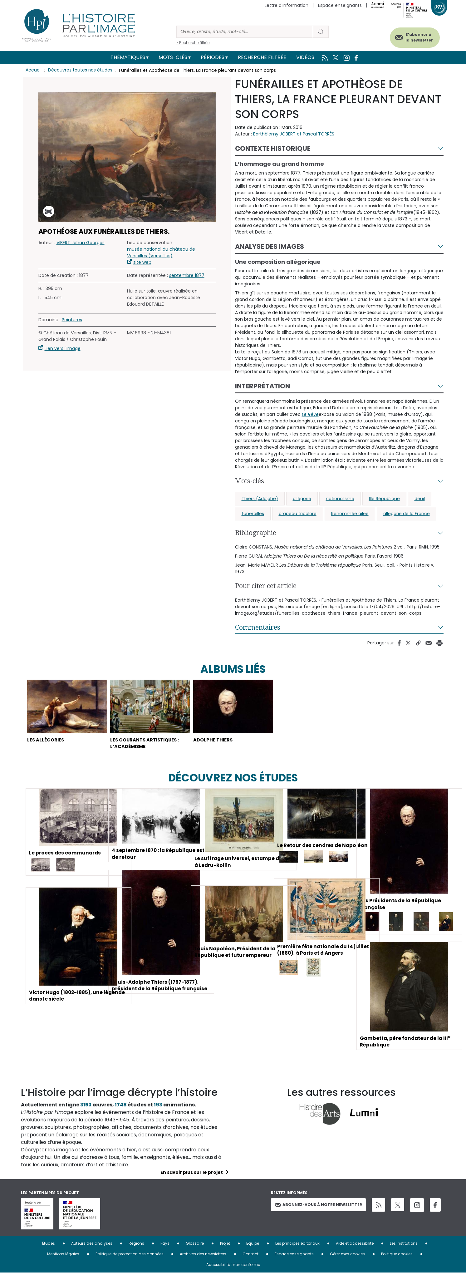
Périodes (212, 57)
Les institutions (404, 1245)
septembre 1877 (186, 275)
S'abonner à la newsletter (415, 36)
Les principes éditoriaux (297, 1245)
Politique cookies (397, 1256)
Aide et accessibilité (355, 1245)
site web (142, 262)
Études (48, 1245)
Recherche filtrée (262, 57)
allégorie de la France (406, 513)
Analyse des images (269, 246)
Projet (225, 1245)
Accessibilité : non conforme (233, 1266)
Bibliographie (255, 532)
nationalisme (340, 498)
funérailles (253, 513)
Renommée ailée (350, 513)
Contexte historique (273, 148)
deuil (419, 498)
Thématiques (127, 57)
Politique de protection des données (130, 1256)
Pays (164, 1245)
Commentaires (257, 627)
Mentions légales (63, 1256)
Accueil (34, 70)
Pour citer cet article (266, 585)
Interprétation (262, 386)
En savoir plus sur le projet (191, 1174)
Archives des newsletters (203, 1256)
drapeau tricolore (297, 513)
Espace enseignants (340, 5)
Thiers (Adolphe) (260, 498)
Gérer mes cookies (347, 1256)
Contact (250, 1256)
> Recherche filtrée (193, 42)
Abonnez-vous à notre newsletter (318, 1206)
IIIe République (384, 498)
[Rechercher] (244, 32)
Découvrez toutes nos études (80, 70)
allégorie (302, 498)
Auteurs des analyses (91, 1245)
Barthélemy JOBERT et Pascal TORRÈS (293, 134)
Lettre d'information (286, 5)
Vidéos (305, 57)
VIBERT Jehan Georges (80, 242)
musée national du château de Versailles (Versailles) (161, 252)
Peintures (72, 320)
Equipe (252, 1245)
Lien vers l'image (63, 348)
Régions (136, 1245)
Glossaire (195, 1245)
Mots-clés (173, 57)
